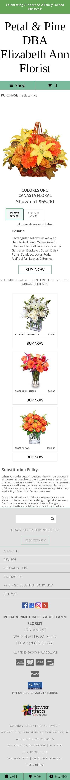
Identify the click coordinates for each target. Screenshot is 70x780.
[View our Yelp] (45, 607)
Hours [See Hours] (58, 776)
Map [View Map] (35, 776)
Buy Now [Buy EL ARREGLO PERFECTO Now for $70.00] (35, 343)
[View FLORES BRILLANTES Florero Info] (35, 370)
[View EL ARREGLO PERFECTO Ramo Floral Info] (35, 313)
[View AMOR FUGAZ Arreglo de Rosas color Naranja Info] (35, 427)
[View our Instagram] (38, 607)
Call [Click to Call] (11, 776)
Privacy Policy (18, 758)
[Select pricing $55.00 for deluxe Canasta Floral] (14, 214)
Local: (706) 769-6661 (35, 642)
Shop (17, 85)
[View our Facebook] (25, 607)
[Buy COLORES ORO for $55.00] (35, 269)
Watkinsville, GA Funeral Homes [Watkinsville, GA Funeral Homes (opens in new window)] (34, 725)
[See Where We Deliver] (35, 540)
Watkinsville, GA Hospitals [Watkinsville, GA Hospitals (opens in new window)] (21, 732)
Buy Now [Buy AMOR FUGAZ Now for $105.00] (35, 457)
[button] (35, 685)
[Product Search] (36, 519)
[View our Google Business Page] (32, 607)
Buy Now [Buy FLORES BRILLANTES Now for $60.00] (35, 400)
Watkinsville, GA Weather (27, 745)
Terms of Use (35, 765)
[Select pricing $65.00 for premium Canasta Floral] (33, 214)
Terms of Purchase (46, 758)
